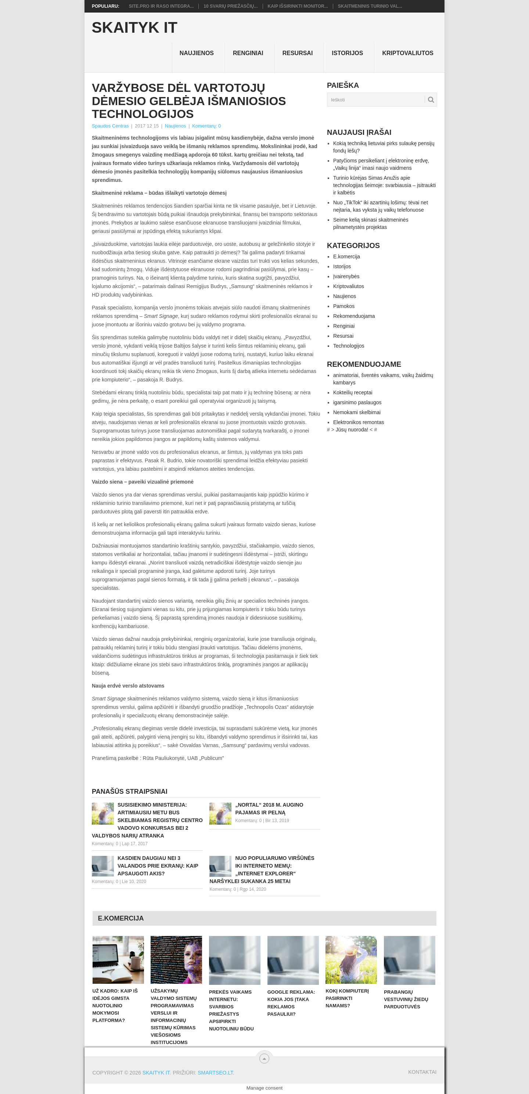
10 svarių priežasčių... (231, 6)
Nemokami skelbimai (357, 412)
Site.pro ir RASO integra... (161, 6)
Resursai (298, 53)
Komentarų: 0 (206, 126)
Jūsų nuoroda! (352, 430)
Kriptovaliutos (407, 53)
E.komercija (346, 256)
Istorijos (347, 53)
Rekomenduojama (354, 316)
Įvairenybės (346, 276)
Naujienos (197, 53)
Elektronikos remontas (358, 422)
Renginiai (248, 53)
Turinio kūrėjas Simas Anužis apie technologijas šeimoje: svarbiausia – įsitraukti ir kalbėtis (384, 185)
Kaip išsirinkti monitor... (298, 6)
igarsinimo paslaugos (357, 402)
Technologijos (348, 346)
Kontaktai (422, 1072)
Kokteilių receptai (353, 392)
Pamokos (344, 306)
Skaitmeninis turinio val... (370, 6)
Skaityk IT (134, 27)
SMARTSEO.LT (215, 1073)
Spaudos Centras (110, 126)
